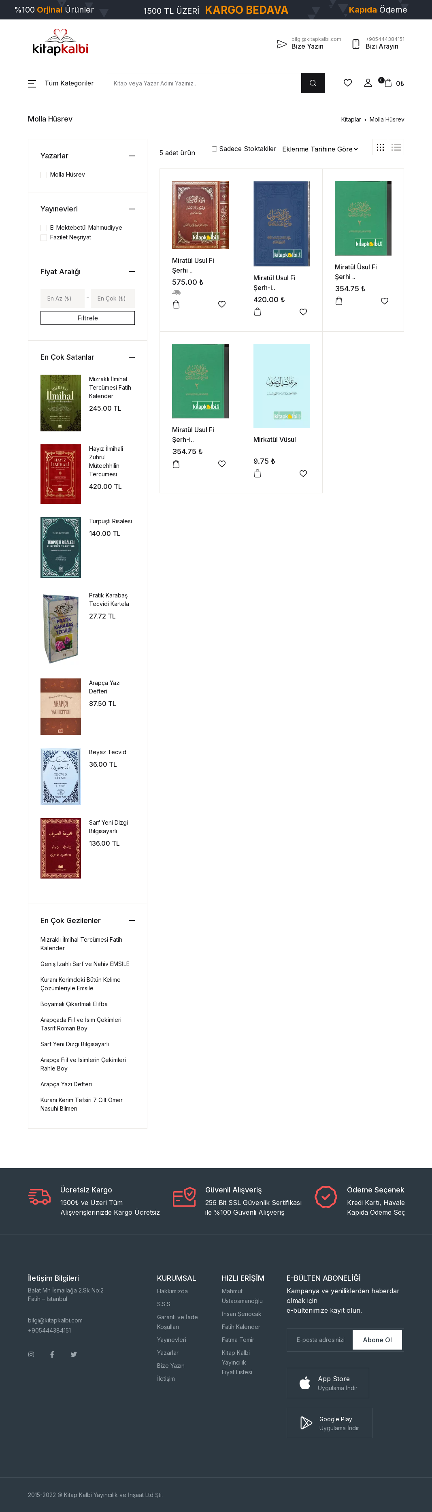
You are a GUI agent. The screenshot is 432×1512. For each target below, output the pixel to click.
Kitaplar (351, 119)
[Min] (62, 298)
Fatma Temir (238, 1339)
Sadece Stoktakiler (244, 149)
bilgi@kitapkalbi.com (55, 1320)
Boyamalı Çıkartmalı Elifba (74, 1003)
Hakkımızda (172, 1291)
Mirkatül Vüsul (274, 439)
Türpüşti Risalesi (110, 521)
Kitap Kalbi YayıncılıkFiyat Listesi (237, 1362)
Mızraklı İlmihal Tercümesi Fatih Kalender (110, 387)
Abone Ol (377, 1340)
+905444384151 (49, 1330)
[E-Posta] (319, 1340)
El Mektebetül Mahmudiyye (86, 227)
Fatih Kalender (241, 1326)
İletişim (166, 1378)
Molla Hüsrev (387, 119)
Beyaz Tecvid (107, 752)
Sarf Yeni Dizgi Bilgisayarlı (74, 1044)
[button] (61, 83)
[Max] (113, 298)
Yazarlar (168, 1352)
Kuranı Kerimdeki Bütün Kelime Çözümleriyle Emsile (80, 984)
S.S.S (163, 1304)
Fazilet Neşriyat (70, 237)
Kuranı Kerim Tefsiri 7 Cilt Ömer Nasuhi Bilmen (81, 1104)
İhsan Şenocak (242, 1313)
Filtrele (87, 318)
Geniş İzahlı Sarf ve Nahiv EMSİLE (85, 963)
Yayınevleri (171, 1339)
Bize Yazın (171, 1365)
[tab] (380, 147)
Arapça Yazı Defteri (66, 1084)
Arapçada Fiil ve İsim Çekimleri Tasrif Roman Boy (80, 1024)
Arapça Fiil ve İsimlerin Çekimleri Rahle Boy (83, 1064)
